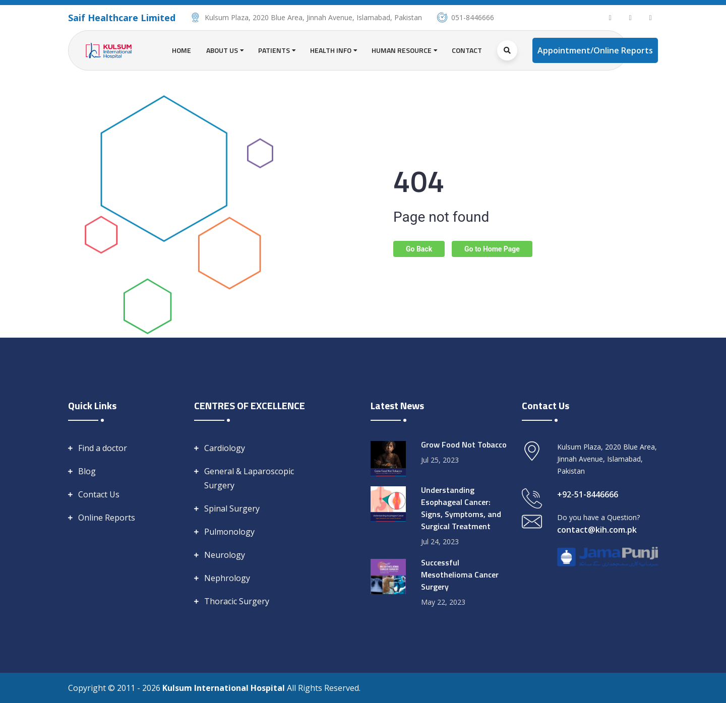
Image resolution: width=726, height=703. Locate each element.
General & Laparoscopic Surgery (249, 478)
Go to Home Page (492, 249)
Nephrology (227, 578)
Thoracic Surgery (236, 601)
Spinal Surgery (232, 508)
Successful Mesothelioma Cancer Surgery (460, 574)
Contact (467, 50)
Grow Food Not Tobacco (464, 444)
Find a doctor (102, 448)
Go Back (419, 249)
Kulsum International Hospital (224, 687)
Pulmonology (229, 531)
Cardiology (224, 448)
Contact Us (98, 494)
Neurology (224, 554)
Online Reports (106, 517)
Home (181, 50)
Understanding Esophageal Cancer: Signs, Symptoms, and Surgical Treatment (461, 508)
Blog (87, 471)
